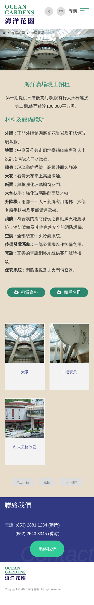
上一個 (23, 482)
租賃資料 (26, 292)
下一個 (71, 482)
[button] (84, 11)
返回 (47, 482)
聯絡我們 (47, 548)
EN (61, 11)
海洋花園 (18, 33)
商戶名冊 (69, 292)
